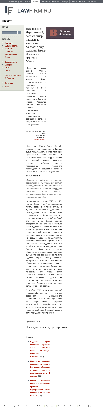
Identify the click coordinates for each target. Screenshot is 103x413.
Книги (7, 70)
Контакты (82, 2)
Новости (35, 2)
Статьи (8, 67)
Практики (27, 2)
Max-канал (92, 2)
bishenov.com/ (39, 139)
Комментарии (45, 2)
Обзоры (8, 65)
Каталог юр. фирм (15, 2)
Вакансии (73, 2)
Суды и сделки (11, 46)
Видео (7, 57)
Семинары (64, 2)
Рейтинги (55, 2)
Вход (7, 87)
